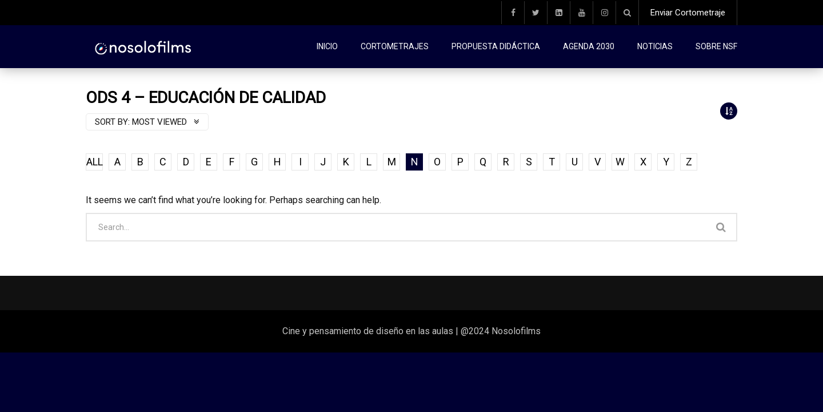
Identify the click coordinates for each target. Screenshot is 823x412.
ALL (94, 162)
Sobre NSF (716, 46)
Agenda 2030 (588, 46)
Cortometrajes (395, 46)
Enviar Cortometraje (687, 12)
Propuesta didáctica (496, 46)
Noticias (655, 46)
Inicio (327, 46)
